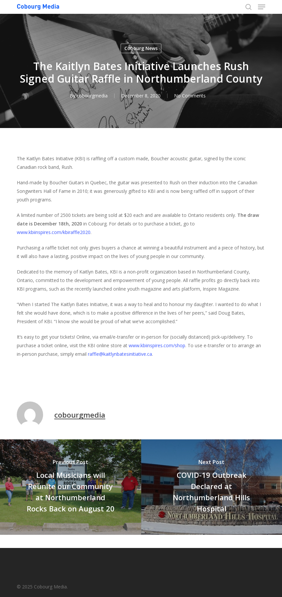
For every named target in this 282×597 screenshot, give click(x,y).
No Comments (190, 95)
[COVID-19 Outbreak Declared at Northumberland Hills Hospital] (211, 487)
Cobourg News (141, 48)
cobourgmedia (92, 95)
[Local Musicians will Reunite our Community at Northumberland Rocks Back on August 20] (70, 487)
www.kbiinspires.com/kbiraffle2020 (53, 232)
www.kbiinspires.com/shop (157, 345)
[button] (261, 7)
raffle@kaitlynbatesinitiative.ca (120, 354)
